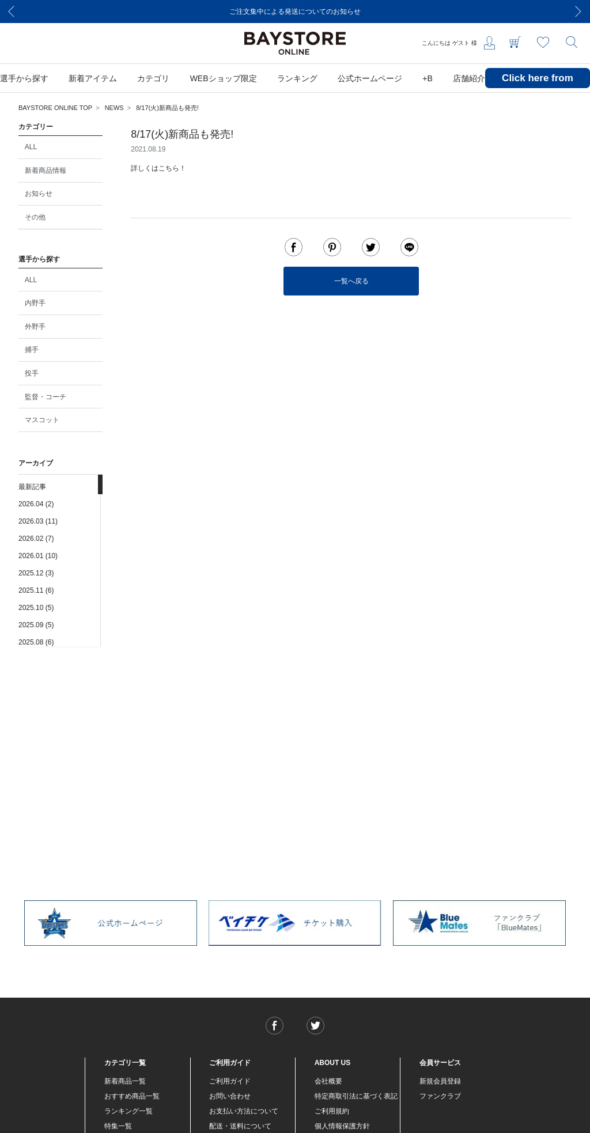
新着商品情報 (45, 170)
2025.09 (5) (36, 625)
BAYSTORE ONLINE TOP (55, 107)
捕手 (32, 350)
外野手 (35, 327)
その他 (35, 217)
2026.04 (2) (36, 504)
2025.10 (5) (36, 608)
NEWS (114, 107)
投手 (32, 373)
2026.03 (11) (38, 521)
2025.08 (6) (36, 642)
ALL (31, 147)
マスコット (42, 420)
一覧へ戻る (351, 281)
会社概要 (328, 1081)
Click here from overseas (537, 87)
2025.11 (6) (36, 590)
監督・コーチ (45, 397)
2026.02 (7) (36, 539)
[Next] (578, 11)
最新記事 (32, 487)
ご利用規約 (332, 1111)
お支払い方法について (243, 1111)
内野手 (35, 303)
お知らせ (38, 194)
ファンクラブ (440, 1096)
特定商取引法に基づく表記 (356, 1096)
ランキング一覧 (128, 1111)
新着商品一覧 (125, 1081)
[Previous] (11, 11)
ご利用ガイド (230, 1081)
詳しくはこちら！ (158, 168)
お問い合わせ (230, 1096)
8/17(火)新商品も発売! (167, 107)
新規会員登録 (440, 1081)
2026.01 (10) (38, 556)
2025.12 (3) (36, 573)
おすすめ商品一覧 (132, 1096)
